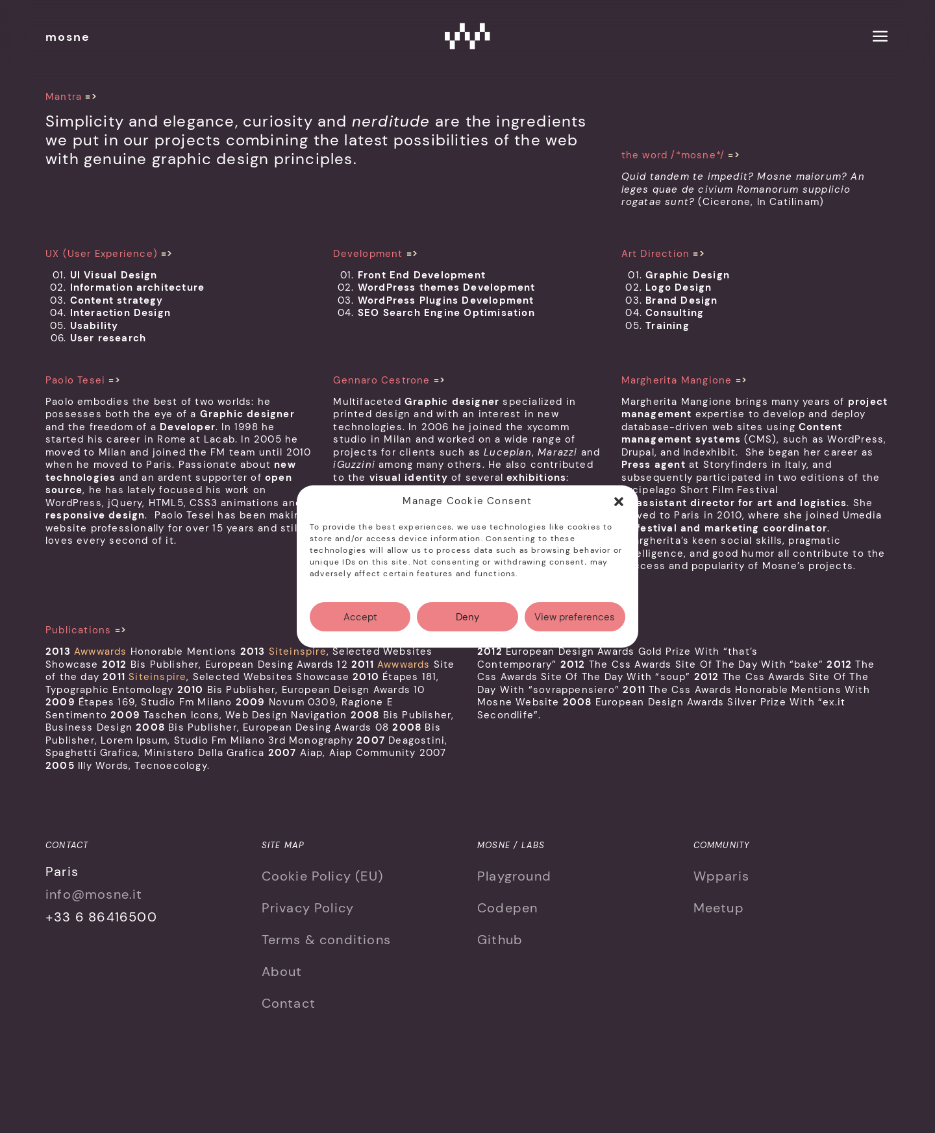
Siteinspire (298, 651)
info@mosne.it (94, 894)
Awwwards (100, 651)
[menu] (880, 38)
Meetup (718, 907)
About (282, 971)
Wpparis (721, 876)
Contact (289, 1003)
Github (500, 939)
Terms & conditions (327, 939)
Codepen (507, 907)
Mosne (467, 35)
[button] (618, 514)
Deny (467, 630)
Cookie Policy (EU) (323, 876)
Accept (360, 630)
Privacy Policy (308, 907)
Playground (514, 876)
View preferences (574, 630)
